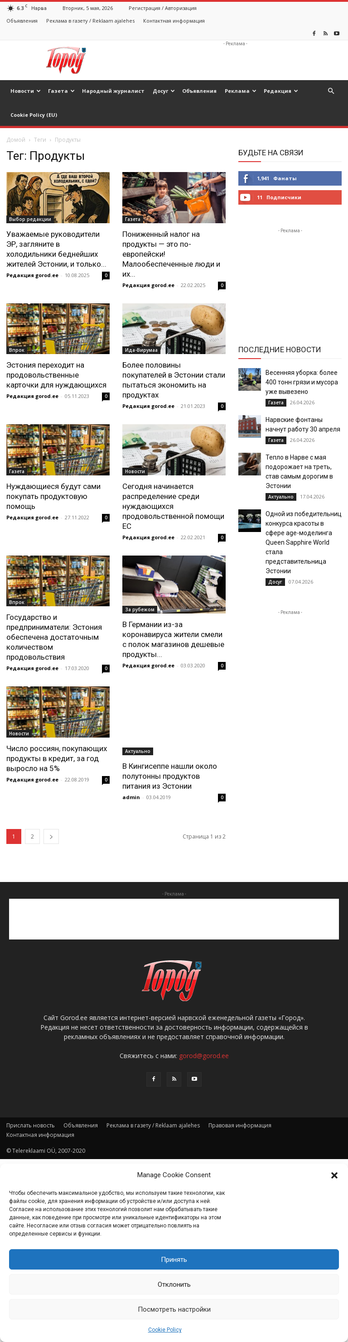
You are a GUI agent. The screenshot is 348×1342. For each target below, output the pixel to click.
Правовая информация (239, 1125)
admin (131, 797)
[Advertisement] (235, 60)
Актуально (137, 751)
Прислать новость (30, 1125)
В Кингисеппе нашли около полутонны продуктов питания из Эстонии (169, 776)
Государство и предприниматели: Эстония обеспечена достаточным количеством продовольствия (54, 637)
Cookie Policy (165, 1330)
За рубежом (140, 609)
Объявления (22, 20)
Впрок (16, 350)
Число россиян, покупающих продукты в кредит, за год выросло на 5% (56, 758)
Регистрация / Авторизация (163, 8)
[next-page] (51, 836)
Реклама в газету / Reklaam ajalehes (90, 20)
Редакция (281, 90)
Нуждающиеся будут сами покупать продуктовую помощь (53, 496)
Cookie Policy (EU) (33, 114)
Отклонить (174, 1284)
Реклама (240, 90)
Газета (61, 90)
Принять (174, 1260)
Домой (15, 140)
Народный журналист (113, 90)
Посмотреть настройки (174, 1309)
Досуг (164, 90)
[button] (334, 1175)
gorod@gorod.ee (204, 1055)
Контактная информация (174, 20)
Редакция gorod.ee (32, 275)
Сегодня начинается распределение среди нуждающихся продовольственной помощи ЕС (173, 506)
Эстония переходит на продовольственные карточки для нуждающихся (56, 374)
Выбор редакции (30, 219)
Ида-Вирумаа (141, 350)
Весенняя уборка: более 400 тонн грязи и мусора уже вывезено (302, 382)
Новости (25, 90)
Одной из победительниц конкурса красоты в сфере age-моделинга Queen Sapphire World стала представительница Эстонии (304, 542)
